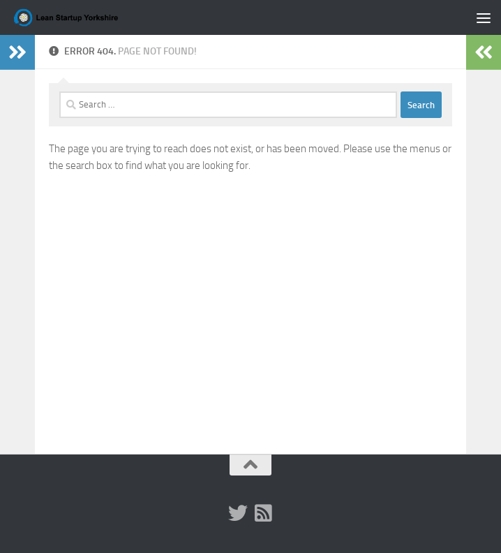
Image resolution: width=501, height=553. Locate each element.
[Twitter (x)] (238, 513)
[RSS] (263, 513)
